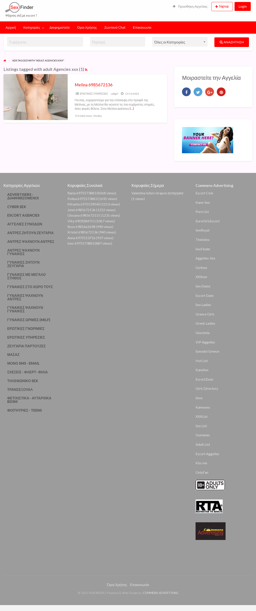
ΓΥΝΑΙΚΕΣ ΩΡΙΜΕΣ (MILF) (28, 320)
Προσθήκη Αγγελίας (190, 6)
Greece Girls (205, 314)
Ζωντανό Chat (114, 27)
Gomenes (203, 435)
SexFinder (203, 249)
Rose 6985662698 (81, 227)
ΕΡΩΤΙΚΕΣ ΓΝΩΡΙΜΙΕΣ (25, 328)
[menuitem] (190, 6)
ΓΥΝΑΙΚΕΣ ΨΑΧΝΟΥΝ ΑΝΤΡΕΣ (25, 297)
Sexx (199, 398)
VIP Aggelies (205, 342)
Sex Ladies (203, 305)
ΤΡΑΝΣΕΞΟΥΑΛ (20, 389)
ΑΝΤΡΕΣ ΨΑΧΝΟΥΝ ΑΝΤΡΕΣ (30, 241)
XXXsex (201, 277)
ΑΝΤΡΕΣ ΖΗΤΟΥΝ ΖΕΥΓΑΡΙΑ (30, 233)
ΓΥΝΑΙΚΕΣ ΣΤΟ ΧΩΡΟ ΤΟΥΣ (30, 287)
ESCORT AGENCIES (23, 215)
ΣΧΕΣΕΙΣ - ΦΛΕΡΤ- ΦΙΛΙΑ (27, 372)
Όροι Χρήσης (87, 27)
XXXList (202, 416)
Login (242, 6)
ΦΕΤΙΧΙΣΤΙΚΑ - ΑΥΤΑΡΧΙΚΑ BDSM (29, 400)
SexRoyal (202, 230)
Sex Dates (203, 286)
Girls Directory (207, 388)
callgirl (114, 93)
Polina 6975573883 (82, 199)
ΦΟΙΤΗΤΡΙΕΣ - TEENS (24, 410)
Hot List (202, 361)
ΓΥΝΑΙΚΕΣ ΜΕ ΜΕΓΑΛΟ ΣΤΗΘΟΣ (26, 276)
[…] (132, 108)
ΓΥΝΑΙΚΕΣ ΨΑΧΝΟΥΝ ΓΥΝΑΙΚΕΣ (25, 309)
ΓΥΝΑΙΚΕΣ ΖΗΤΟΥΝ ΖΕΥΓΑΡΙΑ (23, 264)
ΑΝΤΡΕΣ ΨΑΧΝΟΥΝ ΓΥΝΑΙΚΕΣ (23, 252)
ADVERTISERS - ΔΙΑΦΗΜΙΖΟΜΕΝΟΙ (23, 196)
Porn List (202, 211)
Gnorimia (203, 333)
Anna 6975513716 (81, 238)
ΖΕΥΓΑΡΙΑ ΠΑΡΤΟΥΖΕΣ (26, 346)
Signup (224, 6)
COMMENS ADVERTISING (160, 593)
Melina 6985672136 (94, 84)
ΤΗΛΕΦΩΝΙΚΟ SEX (22, 381)
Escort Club (204, 193)
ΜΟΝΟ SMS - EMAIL (23, 363)
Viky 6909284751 (81, 221)
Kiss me (201, 463)
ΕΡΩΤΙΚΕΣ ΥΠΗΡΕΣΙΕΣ (94, 93)
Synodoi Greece (207, 351)
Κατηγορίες (31, 27)
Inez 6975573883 (80, 243)
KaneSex (202, 370)
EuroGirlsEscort (208, 221)
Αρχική (11, 27)
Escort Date (205, 295)
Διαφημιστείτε (59, 27)
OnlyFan (202, 472)
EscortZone (204, 379)
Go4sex (201, 267)
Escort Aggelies (207, 454)
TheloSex (203, 239)
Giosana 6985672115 (83, 215)
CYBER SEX (16, 207)
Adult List (203, 444)
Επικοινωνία (142, 27)
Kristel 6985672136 (82, 232)
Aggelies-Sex (205, 258)
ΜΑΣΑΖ (13, 354)
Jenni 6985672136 (81, 210)
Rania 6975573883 (81, 193)
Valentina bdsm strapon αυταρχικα (157, 193)
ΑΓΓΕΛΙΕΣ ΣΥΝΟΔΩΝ (24, 224)
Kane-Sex (203, 202)
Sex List (201, 426)
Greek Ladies (205, 323)
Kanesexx (203, 407)
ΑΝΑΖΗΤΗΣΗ (232, 42)
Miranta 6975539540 (83, 204)
